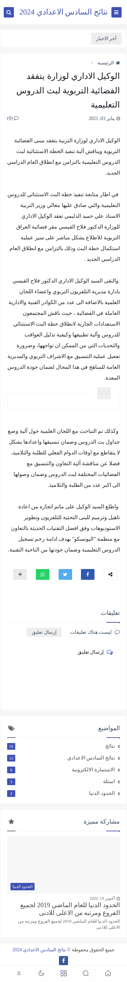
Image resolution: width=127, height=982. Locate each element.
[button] (87, 574)
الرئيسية (109, 62)
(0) (13, 118)
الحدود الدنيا (61, 793)
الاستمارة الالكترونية (61, 770)
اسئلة (61, 781)
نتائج (61, 746)
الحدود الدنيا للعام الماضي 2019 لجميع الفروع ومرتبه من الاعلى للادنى (70, 908)
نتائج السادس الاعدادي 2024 (63, 12)
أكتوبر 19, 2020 (102, 898)
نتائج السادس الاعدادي (61, 758)
